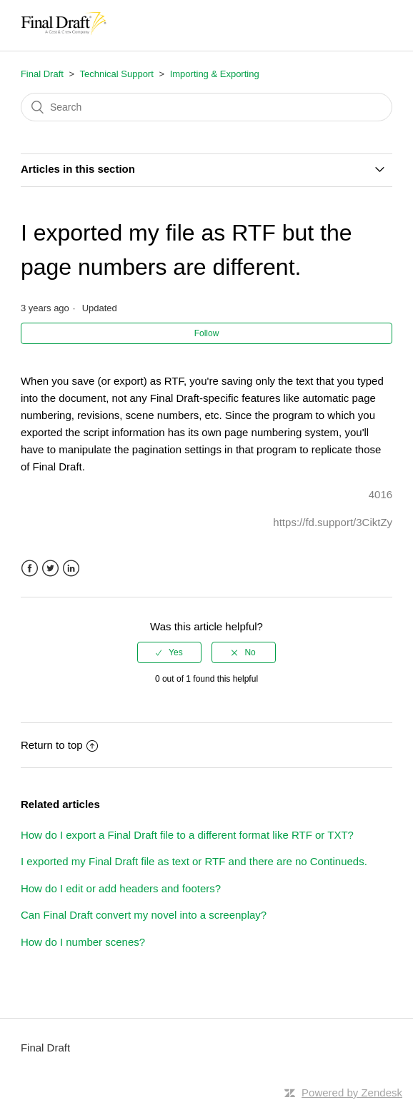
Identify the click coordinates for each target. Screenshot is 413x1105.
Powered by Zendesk (352, 1092)
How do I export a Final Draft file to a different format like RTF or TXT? (187, 835)
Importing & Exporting (214, 74)
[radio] (169, 652)
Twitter (50, 568)
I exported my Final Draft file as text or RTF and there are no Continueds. (194, 861)
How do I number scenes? (83, 942)
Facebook (30, 568)
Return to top (59, 745)
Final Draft (42, 74)
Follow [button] (206, 333)
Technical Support (116, 74)
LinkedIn (71, 568)
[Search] (206, 107)
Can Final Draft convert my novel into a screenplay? (144, 915)
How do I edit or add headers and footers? (121, 888)
